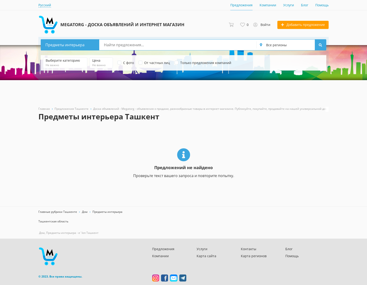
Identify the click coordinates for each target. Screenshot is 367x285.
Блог (304, 5)
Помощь (322, 5)
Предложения (241, 5)
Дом (85, 212)
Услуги (288, 5)
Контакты (248, 249)
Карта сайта (206, 256)
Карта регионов (254, 256)
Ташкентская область (53, 221)
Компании (268, 5)
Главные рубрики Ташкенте (57, 212)
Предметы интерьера (107, 212)
